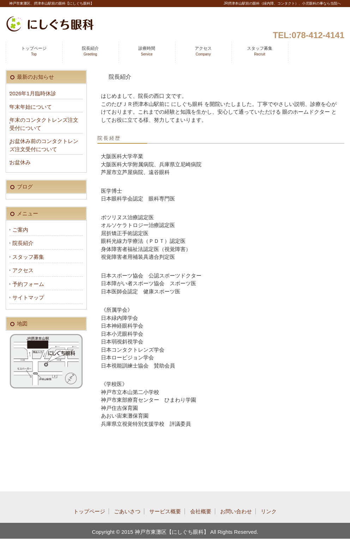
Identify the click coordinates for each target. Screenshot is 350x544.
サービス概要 (165, 511)
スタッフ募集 (259, 51)
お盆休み (20, 162)
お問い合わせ (236, 511)
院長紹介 (90, 51)
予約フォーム (28, 284)
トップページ (34, 51)
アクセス (203, 51)
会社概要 (200, 511)
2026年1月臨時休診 (33, 93)
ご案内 (20, 230)
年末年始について (31, 107)
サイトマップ (28, 297)
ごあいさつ (127, 511)
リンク (269, 511)
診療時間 (146, 51)
